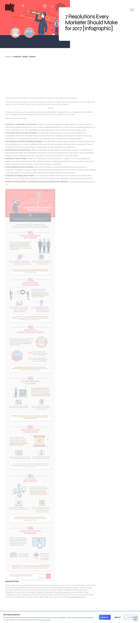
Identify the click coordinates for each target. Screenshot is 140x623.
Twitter (25, 56)
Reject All (117, 617)
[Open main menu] (132, 11)
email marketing (62, 595)
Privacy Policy (46, 620)
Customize (130, 617)
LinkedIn (32, 56)
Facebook (17, 56)
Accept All (104, 617)
